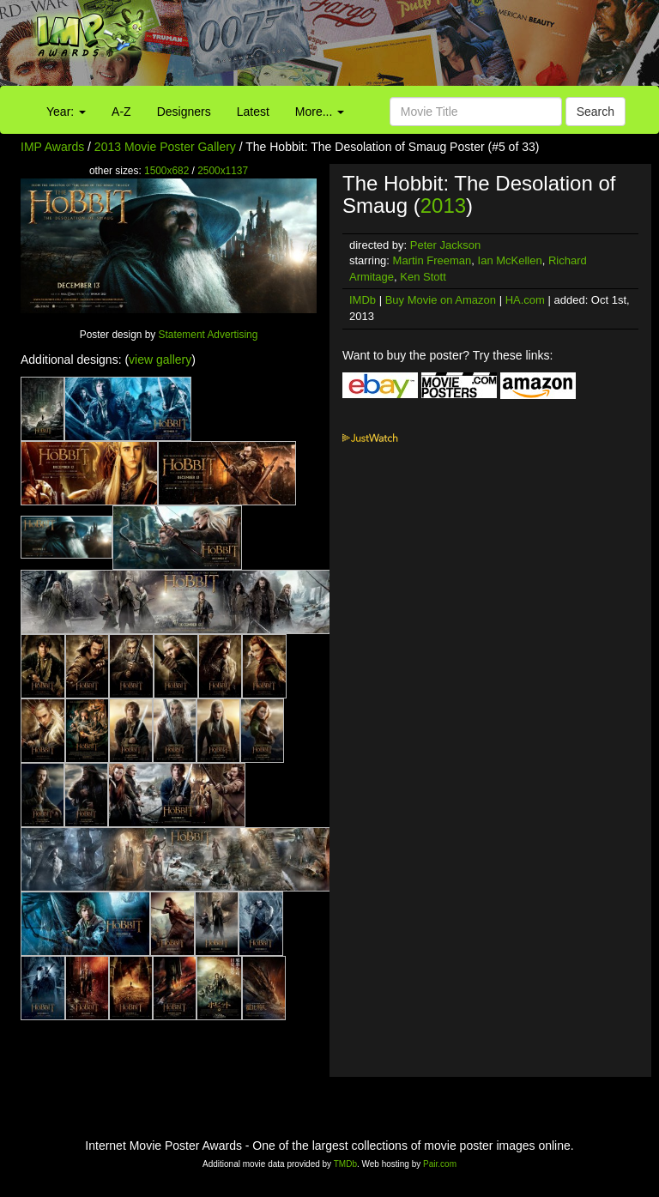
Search (595, 111)
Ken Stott (422, 276)
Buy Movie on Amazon (440, 299)
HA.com (525, 299)
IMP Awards (52, 147)
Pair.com (439, 1164)
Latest (253, 111)
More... (319, 111)
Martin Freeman (432, 260)
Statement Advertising (208, 335)
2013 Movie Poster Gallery (165, 147)
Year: (66, 111)
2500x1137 (222, 171)
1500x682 (166, 171)
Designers (184, 111)
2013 (443, 205)
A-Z (121, 111)
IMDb (362, 299)
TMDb (345, 1164)
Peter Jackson (445, 245)
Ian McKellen (510, 260)
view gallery (160, 359)
